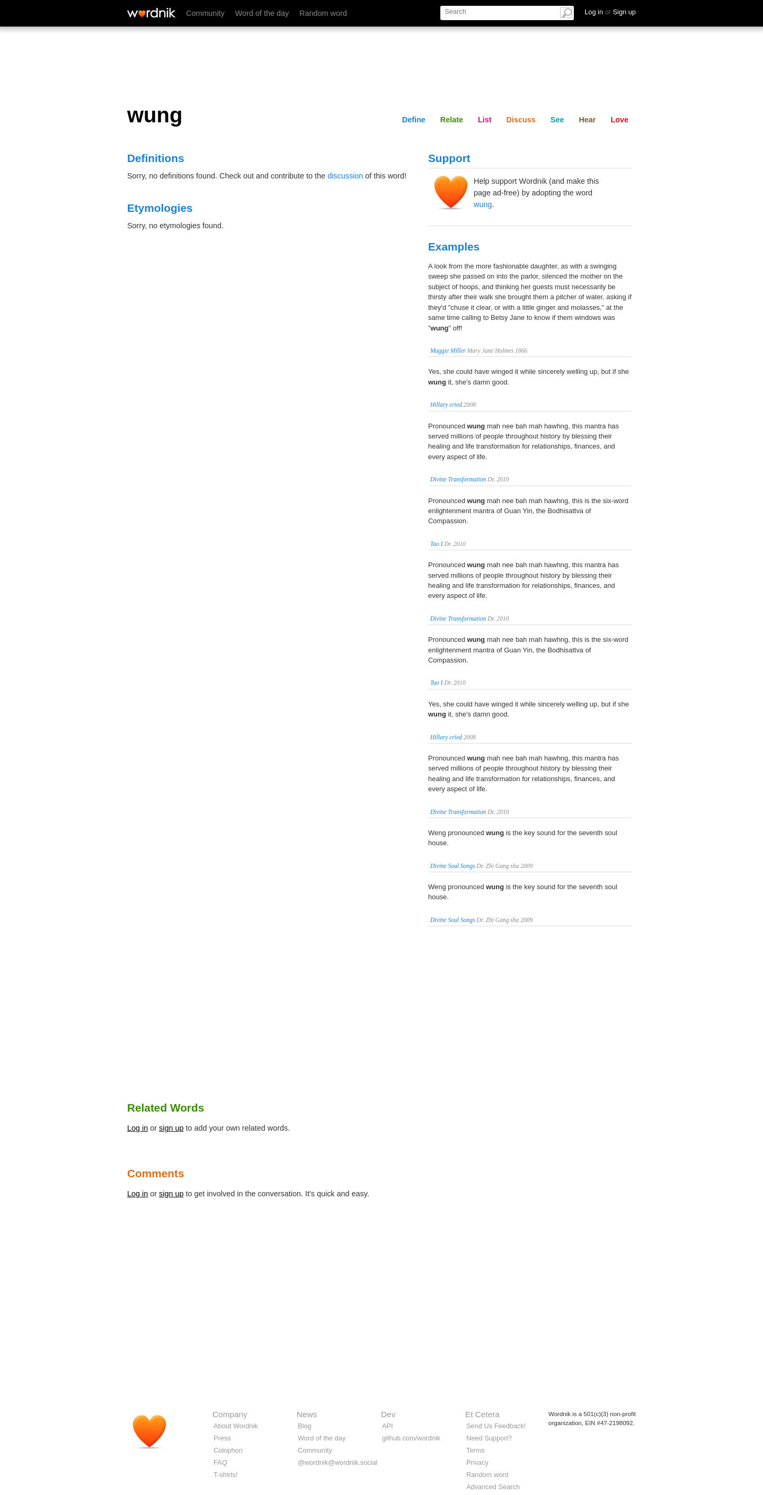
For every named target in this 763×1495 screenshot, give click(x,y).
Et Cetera (482, 1414)
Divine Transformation (458, 479)
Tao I (436, 544)
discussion (345, 176)
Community (205, 13)
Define (413, 119)
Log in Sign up (610, 12)
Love (619, 119)
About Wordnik (236, 1426)
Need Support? (489, 1438)
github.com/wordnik (411, 1438)
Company (229, 1414)
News (307, 1414)
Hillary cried (446, 404)
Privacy (477, 1462)
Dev (388, 1414)
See (557, 119)
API (387, 1426)
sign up (171, 1128)
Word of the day (262, 13)
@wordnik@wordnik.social (337, 1462)
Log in (137, 1128)
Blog (305, 1426)
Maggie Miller (448, 350)
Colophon (228, 1450)
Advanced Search (493, 1487)
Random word (323, 13)
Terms (475, 1450)
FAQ (220, 1462)
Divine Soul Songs (452, 866)
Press (222, 1438)
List (485, 119)
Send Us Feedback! (496, 1426)
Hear (587, 119)
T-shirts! (226, 1475)
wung (483, 204)
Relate (451, 119)
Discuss (521, 119)
